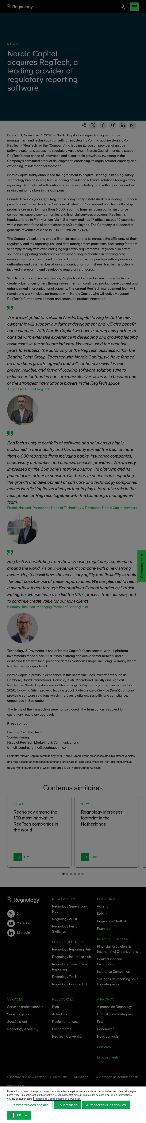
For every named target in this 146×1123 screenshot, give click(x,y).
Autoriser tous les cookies (32, 1117)
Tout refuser (70, 1107)
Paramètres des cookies (30, 1107)
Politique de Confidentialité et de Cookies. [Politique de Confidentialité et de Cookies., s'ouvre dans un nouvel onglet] (75, 1100)
